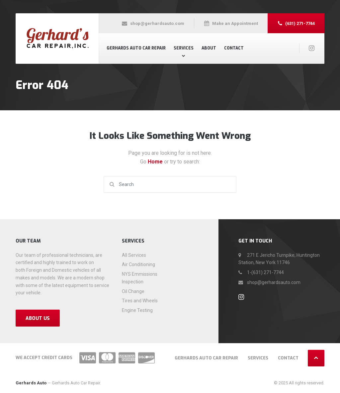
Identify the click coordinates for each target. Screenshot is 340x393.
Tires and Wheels (140, 300)
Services (184, 48)
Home (156, 161)
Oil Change (133, 291)
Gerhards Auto (31, 382)
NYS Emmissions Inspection (139, 277)
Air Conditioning (138, 264)
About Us (38, 318)
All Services (134, 255)
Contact (234, 48)
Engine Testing (137, 310)
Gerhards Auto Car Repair (136, 48)
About (209, 48)
